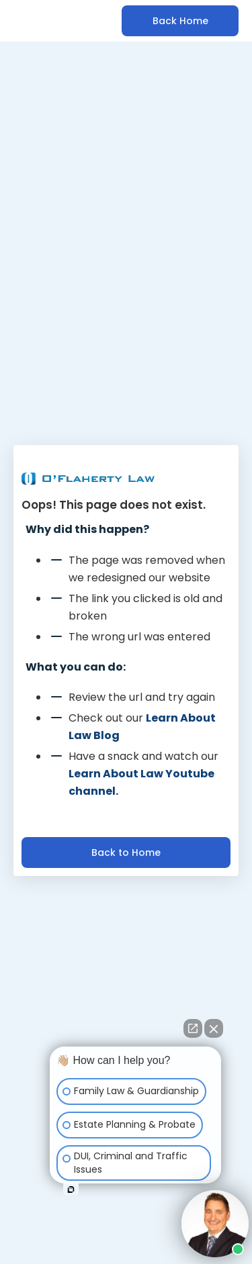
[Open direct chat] (192, 1028)
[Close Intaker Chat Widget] (213, 1028)
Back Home (180, 21)
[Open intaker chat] (71, 1189)
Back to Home (126, 852)
